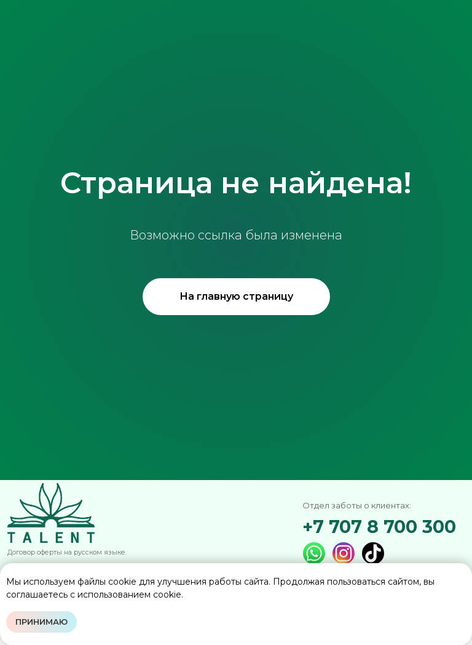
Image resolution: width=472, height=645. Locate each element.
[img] (373, 553)
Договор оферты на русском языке (66, 552)
